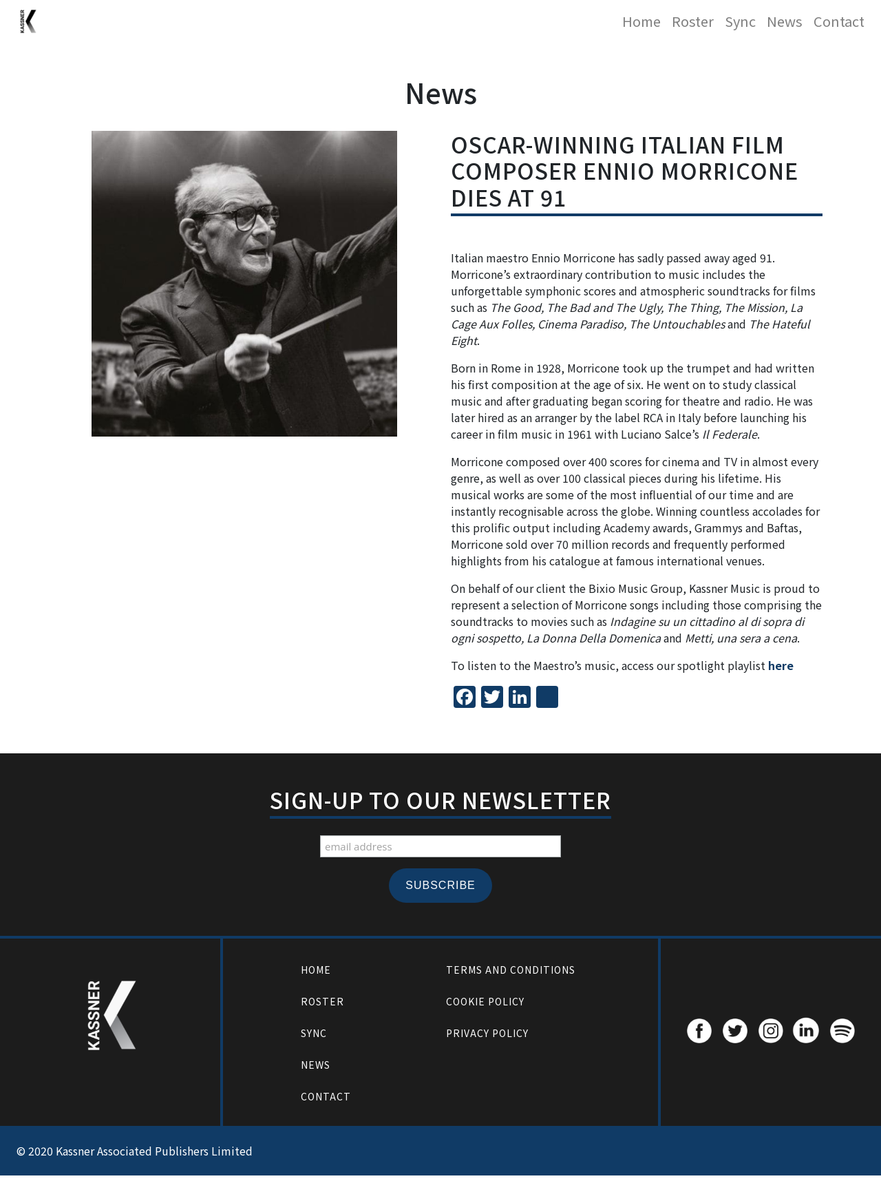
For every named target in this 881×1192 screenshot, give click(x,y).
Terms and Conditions (510, 969)
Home (641, 21)
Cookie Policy (485, 1001)
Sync (740, 21)
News (785, 21)
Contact (839, 21)
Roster (693, 21)
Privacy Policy (487, 1033)
